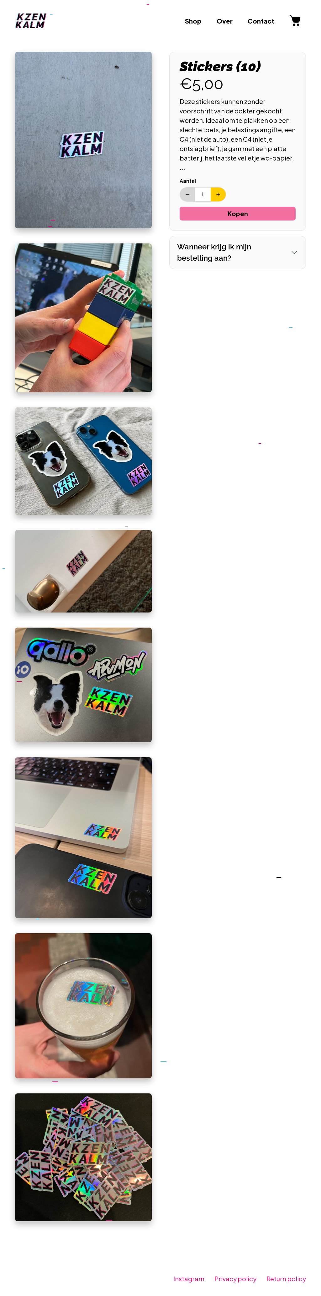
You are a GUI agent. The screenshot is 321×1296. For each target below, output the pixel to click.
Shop (193, 21)
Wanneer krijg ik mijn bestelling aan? (214, 252)
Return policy (286, 1278)
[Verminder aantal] (187, 194)
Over (225, 21)
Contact (261, 21)
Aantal (188, 180)
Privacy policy (235, 1278)
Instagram (188, 1278)
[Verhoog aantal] (218, 194)
